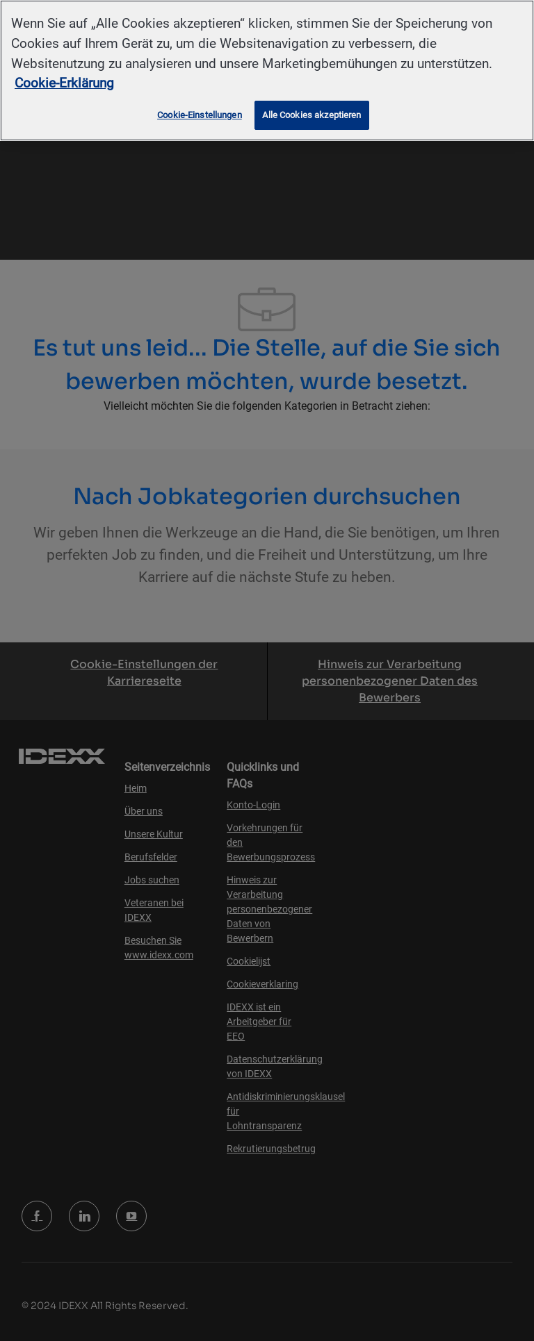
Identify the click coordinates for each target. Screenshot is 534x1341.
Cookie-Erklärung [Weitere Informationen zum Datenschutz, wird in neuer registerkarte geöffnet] (64, 83)
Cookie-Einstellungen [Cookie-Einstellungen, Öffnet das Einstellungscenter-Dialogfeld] (199, 115)
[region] (267, 70)
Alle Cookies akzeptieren (311, 115)
